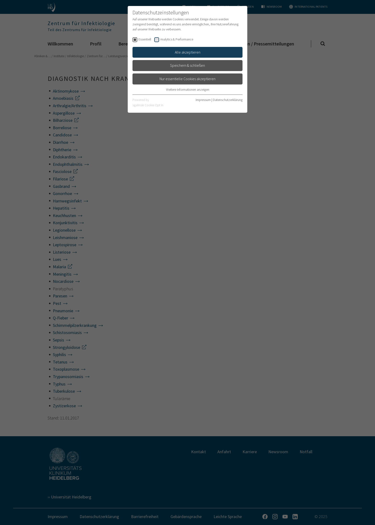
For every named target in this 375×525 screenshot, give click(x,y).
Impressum (203, 100)
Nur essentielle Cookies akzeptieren (187, 78)
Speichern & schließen (187, 65)
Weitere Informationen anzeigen (187, 89)
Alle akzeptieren (187, 52)
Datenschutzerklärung (228, 100)
